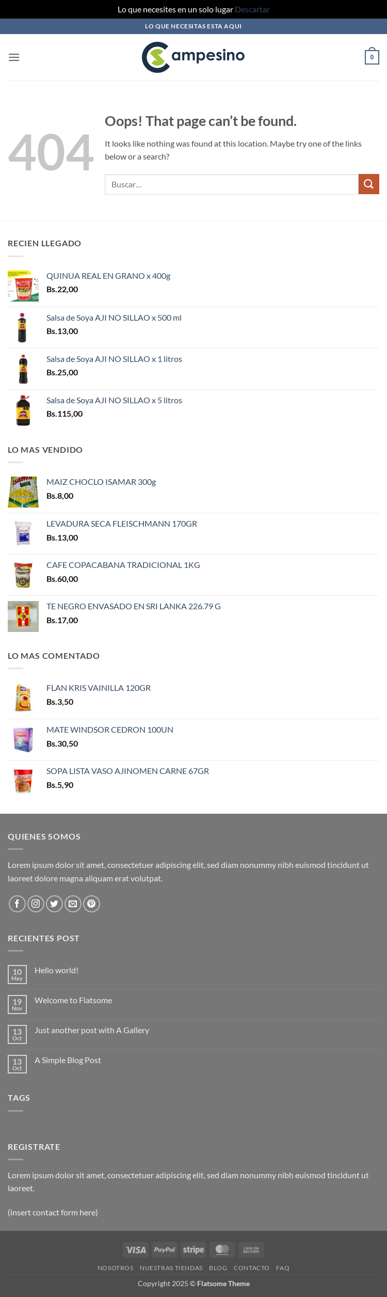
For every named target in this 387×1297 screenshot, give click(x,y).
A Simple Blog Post (68, 1060)
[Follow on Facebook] (17, 903)
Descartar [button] (252, 9)
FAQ (282, 1268)
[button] (14, 57)
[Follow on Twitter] (54, 903)
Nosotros (116, 1268)
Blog (218, 1268)
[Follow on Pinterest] (91, 903)
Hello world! (56, 970)
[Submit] (369, 184)
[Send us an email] (73, 903)
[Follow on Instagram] (35, 903)
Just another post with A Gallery (92, 1030)
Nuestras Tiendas (171, 1268)
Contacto (252, 1268)
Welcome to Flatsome (73, 1000)
